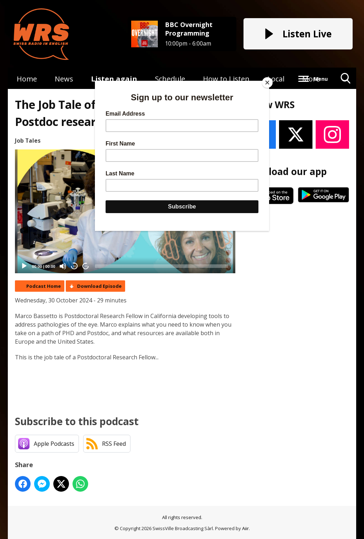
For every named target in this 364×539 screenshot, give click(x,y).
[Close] (267, 82)
